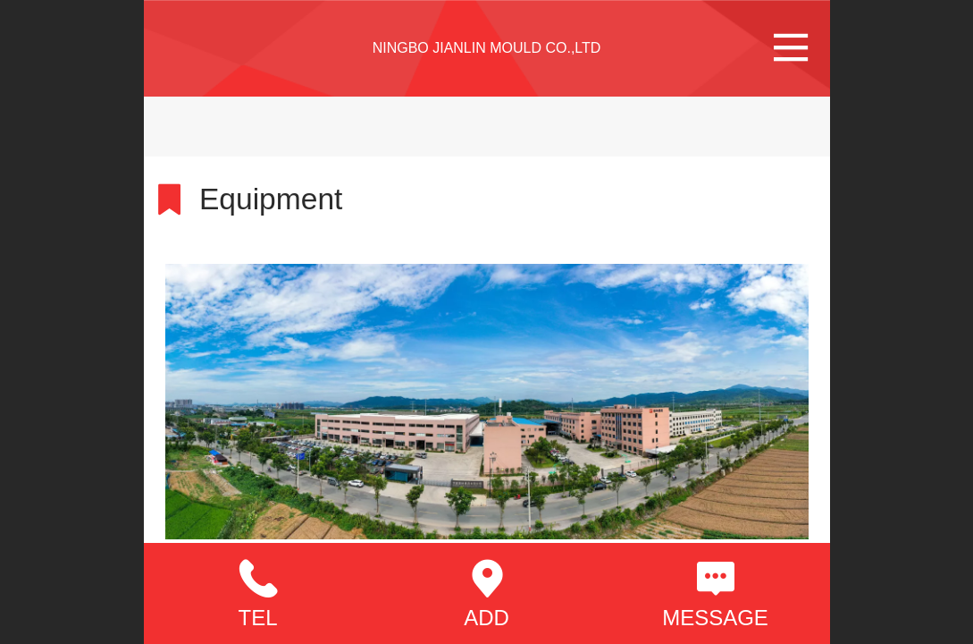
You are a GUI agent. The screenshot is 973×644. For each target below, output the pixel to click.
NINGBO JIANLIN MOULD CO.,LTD (487, 47)
